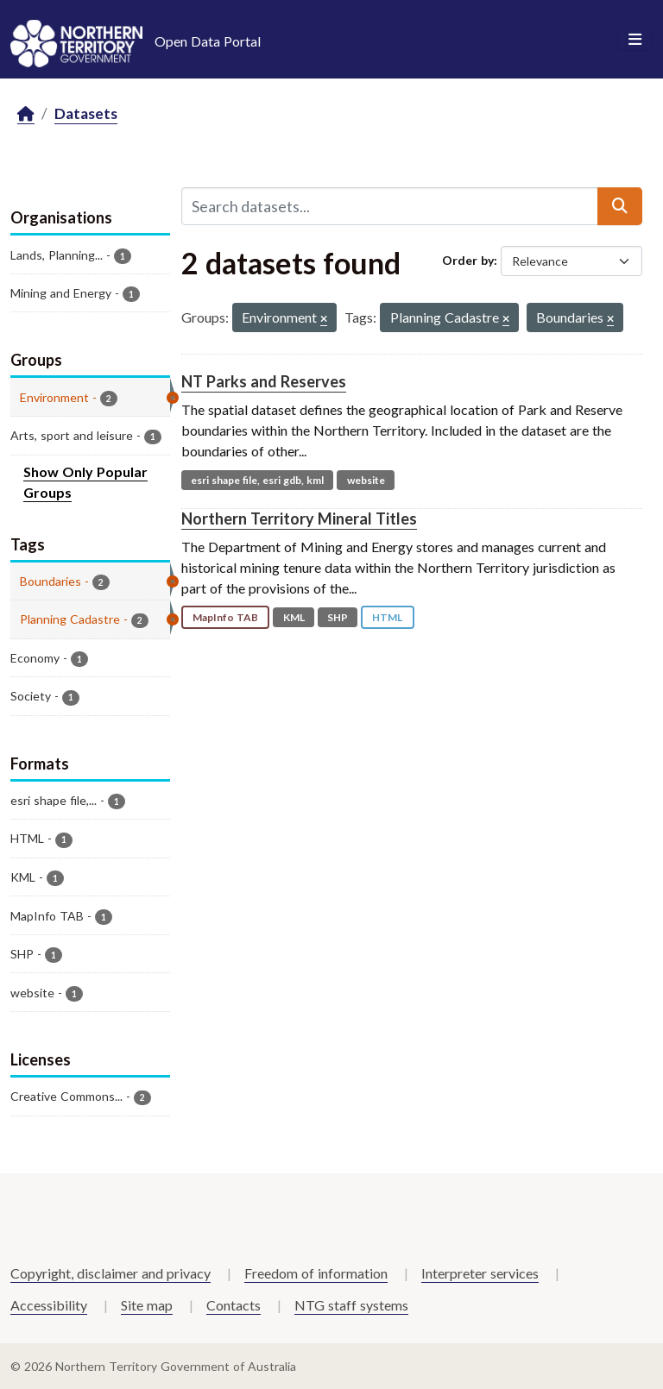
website (366, 480)
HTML (387, 617)
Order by (468, 260)
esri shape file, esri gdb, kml (257, 480)
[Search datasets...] (389, 206)
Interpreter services (480, 1273)
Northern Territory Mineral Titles (299, 518)
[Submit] (619, 206)
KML (294, 617)
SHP (337, 617)
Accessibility (48, 1305)
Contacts (233, 1305)
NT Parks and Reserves (263, 381)
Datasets (85, 113)
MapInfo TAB (225, 617)
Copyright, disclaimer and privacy (110, 1273)
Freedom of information (316, 1273)
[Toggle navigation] (635, 40)
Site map (147, 1305)
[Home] (26, 114)
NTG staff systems (351, 1305)
